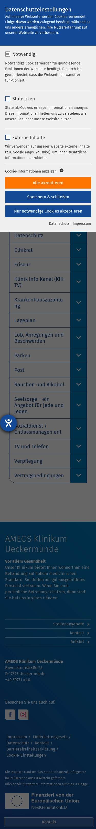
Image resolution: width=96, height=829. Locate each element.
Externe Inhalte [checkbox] (28, 137)
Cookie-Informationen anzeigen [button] (34, 171)
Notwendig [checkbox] (23, 54)
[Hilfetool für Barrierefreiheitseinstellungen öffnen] (8, 423)
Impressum (82, 223)
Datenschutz (59, 223)
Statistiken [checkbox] (23, 99)
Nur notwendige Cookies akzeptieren (48, 211)
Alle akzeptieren (48, 182)
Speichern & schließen (48, 196)
